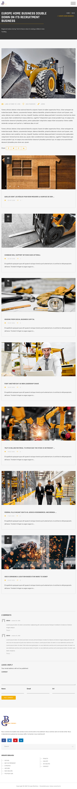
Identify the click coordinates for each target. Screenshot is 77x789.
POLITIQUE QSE (9, 773)
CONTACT (46, 766)
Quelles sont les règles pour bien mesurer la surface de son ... (29, 197)
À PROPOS (7, 766)
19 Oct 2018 (11, 323)
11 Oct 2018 (10, 516)
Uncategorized (30, 104)
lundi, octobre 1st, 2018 (12, 104)
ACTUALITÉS (46, 764)
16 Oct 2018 (11, 387)
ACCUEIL (7, 760)
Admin (43, 104)
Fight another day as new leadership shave (21, 384)
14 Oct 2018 (11, 451)
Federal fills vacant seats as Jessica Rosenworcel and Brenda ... (30, 512)
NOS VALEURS (9, 771)
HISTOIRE (7, 768)
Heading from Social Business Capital (19, 319)
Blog (73, 13)
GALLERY (45, 761)
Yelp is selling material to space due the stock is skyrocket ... (29, 448)
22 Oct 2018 (11, 200)
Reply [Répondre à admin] (8, 630)
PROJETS (45, 758)
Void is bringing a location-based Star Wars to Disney (26, 577)
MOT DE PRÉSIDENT (10, 763)
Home (68, 13)
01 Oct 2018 (11, 580)
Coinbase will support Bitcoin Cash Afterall (22, 255)
